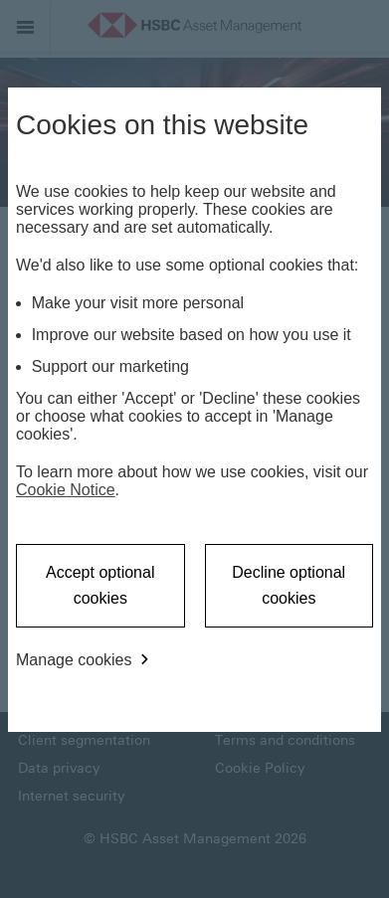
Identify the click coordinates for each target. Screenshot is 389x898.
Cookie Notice (65, 489)
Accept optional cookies (100, 585)
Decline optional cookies (288, 585)
